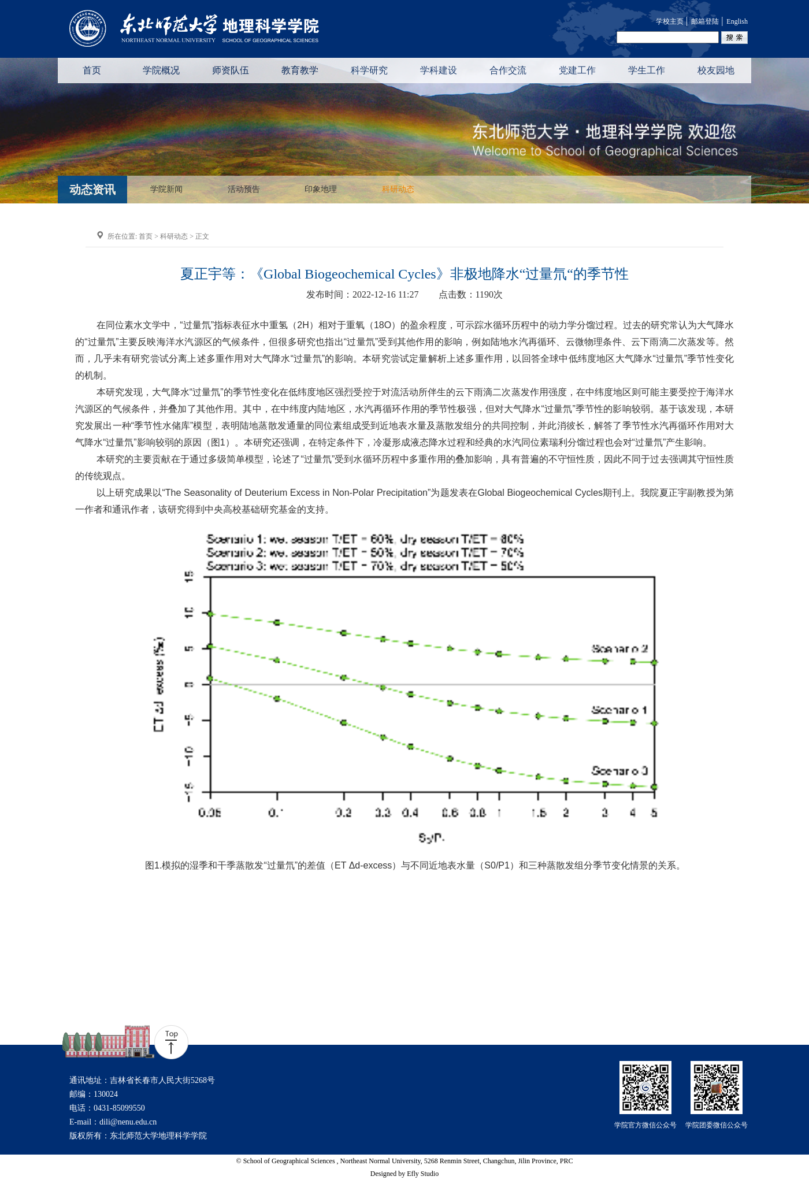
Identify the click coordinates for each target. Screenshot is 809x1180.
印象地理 (321, 189)
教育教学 (299, 70)
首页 (92, 70)
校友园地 (715, 70)
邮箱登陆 (705, 21)
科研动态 (398, 189)
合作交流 (507, 70)
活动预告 (244, 189)
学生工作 (646, 70)
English (737, 21)
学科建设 (438, 70)
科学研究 (369, 70)
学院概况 (161, 70)
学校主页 (670, 21)
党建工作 (577, 70)
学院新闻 (166, 189)
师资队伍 (230, 70)
